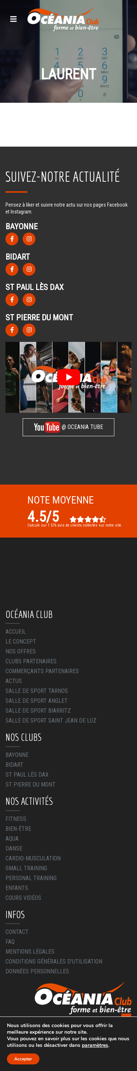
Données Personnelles (37, 971)
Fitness (15, 818)
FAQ (10, 941)
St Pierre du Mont (30, 784)
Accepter (23, 1059)
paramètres (95, 1045)
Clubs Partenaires (31, 661)
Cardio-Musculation (33, 858)
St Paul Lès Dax (27, 774)
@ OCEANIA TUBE (68, 427)
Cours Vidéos (23, 897)
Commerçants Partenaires (42, 671)
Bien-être (18, 828)
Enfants (16, 888)
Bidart (14, 764)
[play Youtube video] (68, 377)
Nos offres (20, 651)
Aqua (12, 838)
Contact (16, 931)
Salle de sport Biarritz (38, 710)
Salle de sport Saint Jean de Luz (50, 720)
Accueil (15, 631)
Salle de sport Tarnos (36, 690)
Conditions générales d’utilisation (53, 961)
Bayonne (16, 754)
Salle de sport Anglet (36, 700)
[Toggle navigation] (13, 19)
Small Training (26, 868)
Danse (13, 848)
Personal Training (31, 878)
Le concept (20, 641)
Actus (13, 681)
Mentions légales (29, 951)
